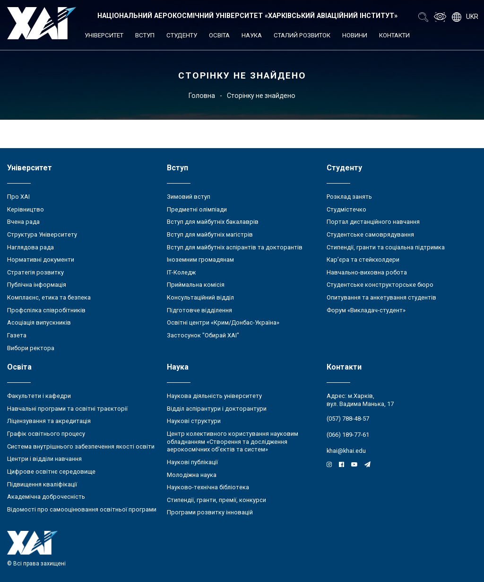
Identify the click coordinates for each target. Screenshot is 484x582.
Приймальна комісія (196, 284)
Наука (252, 35)
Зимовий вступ (188, 196)
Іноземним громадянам (200, 259)
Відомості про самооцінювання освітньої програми (81, 509)
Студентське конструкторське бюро (380, 284)
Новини (354, 35)
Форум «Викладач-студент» (366, 310)
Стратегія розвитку (35, 272)
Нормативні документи (40, 259)
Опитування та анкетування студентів (381, 297)
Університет (104, 35)
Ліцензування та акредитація (49, 420)
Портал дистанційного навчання (373, 221)
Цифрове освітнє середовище (51, 471)
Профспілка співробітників (46, 310)
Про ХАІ (18, 196)
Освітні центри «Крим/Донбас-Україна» (223, 322)
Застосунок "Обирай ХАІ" (203, 335)
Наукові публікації (192, 462)
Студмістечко (346, 209)
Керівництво (25, 209)
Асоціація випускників (39, 322)
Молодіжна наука (191, 474)
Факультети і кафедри (39, 395)
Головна (202, 95)
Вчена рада (23, 221)
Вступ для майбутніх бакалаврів (213, 221)
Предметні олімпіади (197, 209)
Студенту (181, 35)
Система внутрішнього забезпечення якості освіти (81, 446)
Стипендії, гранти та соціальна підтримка (386, 247)
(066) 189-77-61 (348, 434)
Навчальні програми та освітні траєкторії (67, 408)
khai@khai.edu (346, 450)
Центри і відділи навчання (44, 458)
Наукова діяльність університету (214, 395)
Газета (16, 335)
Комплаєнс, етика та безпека (49, 297)
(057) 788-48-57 (348, 418)
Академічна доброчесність (46, 496)
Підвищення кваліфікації (42, 484)
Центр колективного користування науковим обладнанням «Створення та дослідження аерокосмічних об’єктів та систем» (232, 441)
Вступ (145, 35)
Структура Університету (42, 234)
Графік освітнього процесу (46, 433)
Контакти (394, 35)
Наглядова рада (30, 247)
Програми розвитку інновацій (210, 512)
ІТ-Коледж (181, 272)
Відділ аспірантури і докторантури (217, 408)
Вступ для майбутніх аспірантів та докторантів (234, 247)
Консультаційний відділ (200, 297)
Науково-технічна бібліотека (208, 487)
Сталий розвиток (302, 35)
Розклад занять (349, 196)
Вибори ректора (30, 348)
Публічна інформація (36, 284)
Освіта (219, 35)
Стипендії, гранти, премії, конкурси (216, 499)
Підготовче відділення (199, 310)
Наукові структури (194, 420)
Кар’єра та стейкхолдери (363, 259)
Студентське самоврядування (370, 234)
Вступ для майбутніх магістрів (210, 234)
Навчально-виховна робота (367, 272)
